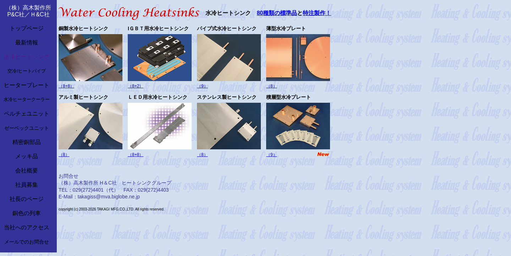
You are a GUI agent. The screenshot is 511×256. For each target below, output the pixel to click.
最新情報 (26, 42)
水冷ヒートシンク (26, 57)
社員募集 (26, 185)
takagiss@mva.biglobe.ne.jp (109, 196)
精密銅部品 (26, 142)
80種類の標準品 (277, 13)
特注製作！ (317, 13)
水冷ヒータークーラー (27, 99)
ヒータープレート (26, 85)
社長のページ (27, 199)
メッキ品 (26, 156)
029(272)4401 (88, 190)
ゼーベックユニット (26, 128)
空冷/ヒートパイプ (26, 71)
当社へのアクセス (26, 227)
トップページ (27, 28)
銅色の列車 (26, 213)
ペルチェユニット (26, 114)
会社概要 (26, 170)
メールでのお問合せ (26, 242)
